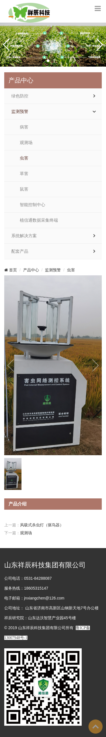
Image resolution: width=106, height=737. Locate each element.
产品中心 (31, 270)
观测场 (26, 142)
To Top (95, 726)
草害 (24, 173)
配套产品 (19, 251)
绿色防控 (19, 96)
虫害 (24, 158)
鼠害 (24, 189)
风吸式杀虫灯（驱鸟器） (42, 525)
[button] (48, 60)
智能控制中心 (32, 204)
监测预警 (19, 111)
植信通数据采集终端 (39, 220)
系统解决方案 (24, 236)
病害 (24, 127)
